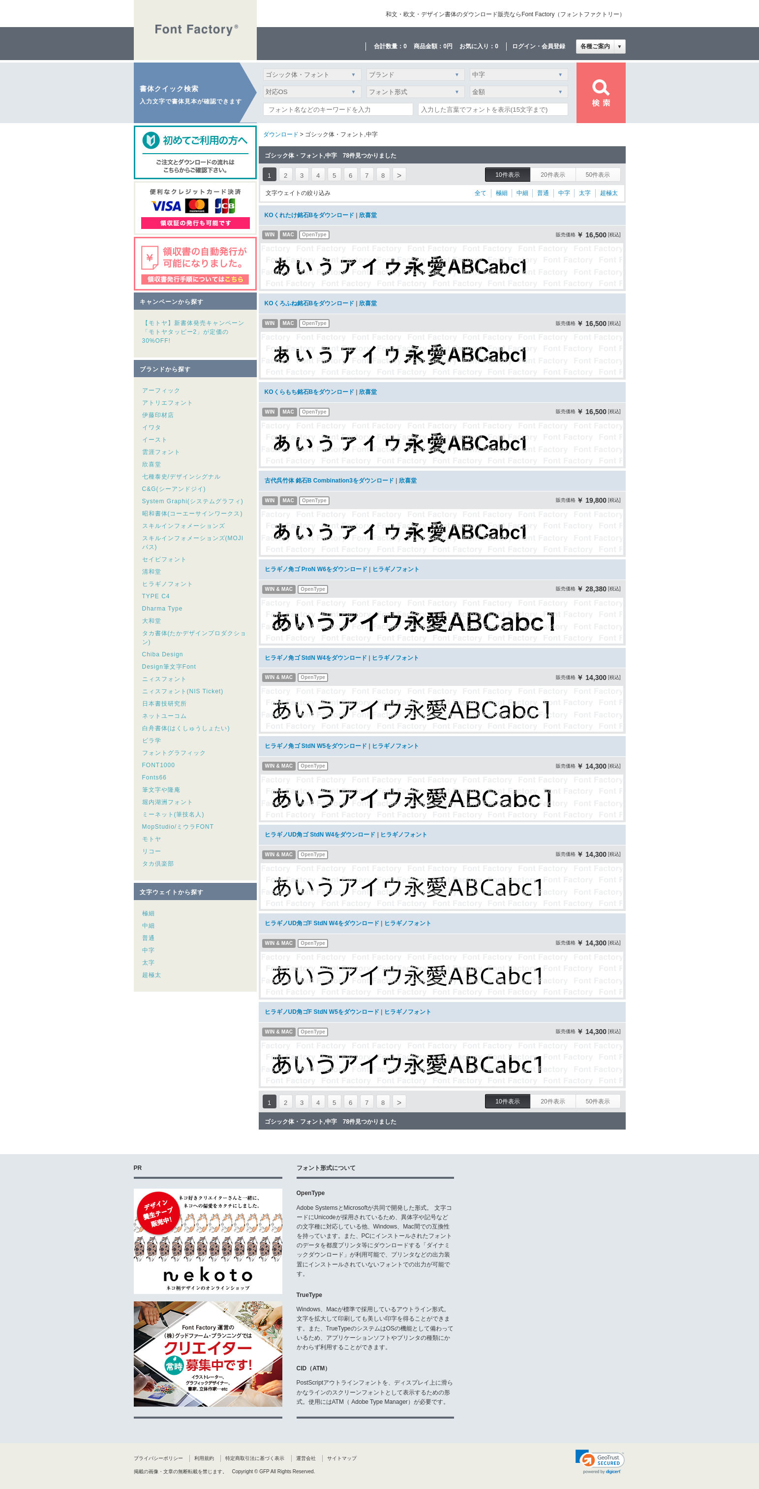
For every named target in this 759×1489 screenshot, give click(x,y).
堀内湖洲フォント (167, 802)
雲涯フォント (161, 452)
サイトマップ (342, 1458)
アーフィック (161, 390)
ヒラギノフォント (167, 584)
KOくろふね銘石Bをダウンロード (310, 303)
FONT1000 (158, 765)
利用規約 (204, 1458)
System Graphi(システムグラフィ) (192, 501)
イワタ (151, 427)
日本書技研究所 (164, 703)
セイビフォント (164, 559)
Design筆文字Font (169, 666)
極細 (148, 913)
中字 (148, 950)
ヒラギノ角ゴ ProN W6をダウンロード (316, 569)
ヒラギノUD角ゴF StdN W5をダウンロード (322, 1011)
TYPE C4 (156, 596)
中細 (148, 925)
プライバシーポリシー (158, 1458)
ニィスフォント (164, 679)
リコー (151, 851)
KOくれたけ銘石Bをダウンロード (310, 215)
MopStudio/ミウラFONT (178, 826)
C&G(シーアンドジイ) (174, 489)
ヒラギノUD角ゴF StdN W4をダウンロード (322, 923)
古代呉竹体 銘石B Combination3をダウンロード (329, 480)
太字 (148, 962)
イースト (155, 439)
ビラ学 (151, 740)
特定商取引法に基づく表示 (254, 1458)
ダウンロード (281, 134)
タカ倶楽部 (158, 863)
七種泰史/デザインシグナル (181, 476)
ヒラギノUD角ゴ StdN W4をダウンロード (320, 834)
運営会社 (306, 1458)
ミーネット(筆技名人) (173, 814)
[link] (600, 1462)
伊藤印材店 (158, 415)
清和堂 (151, 571)
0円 (448, 46)
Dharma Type (162, 608)
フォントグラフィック (174, 752)
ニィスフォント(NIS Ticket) (183, 691)
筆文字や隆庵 (161, 789)
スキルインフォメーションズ (183, 525)
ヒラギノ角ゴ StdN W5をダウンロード (316, 746)
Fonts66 (154, 777)
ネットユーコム (164, 715)
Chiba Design (162, 654)
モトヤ (151, 839)
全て (480, 193)
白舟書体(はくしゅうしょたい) (186, 728)
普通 (148, 938)
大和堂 (151, 620)
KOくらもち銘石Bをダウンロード (310, 391)
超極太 (151, 974)
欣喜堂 (151, 464)
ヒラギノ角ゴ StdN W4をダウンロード (316, 657)
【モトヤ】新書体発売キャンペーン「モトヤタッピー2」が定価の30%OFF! (193, 332)
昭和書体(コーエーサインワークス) (192, 513)
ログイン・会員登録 (538, 46)
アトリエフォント (167, 402)
